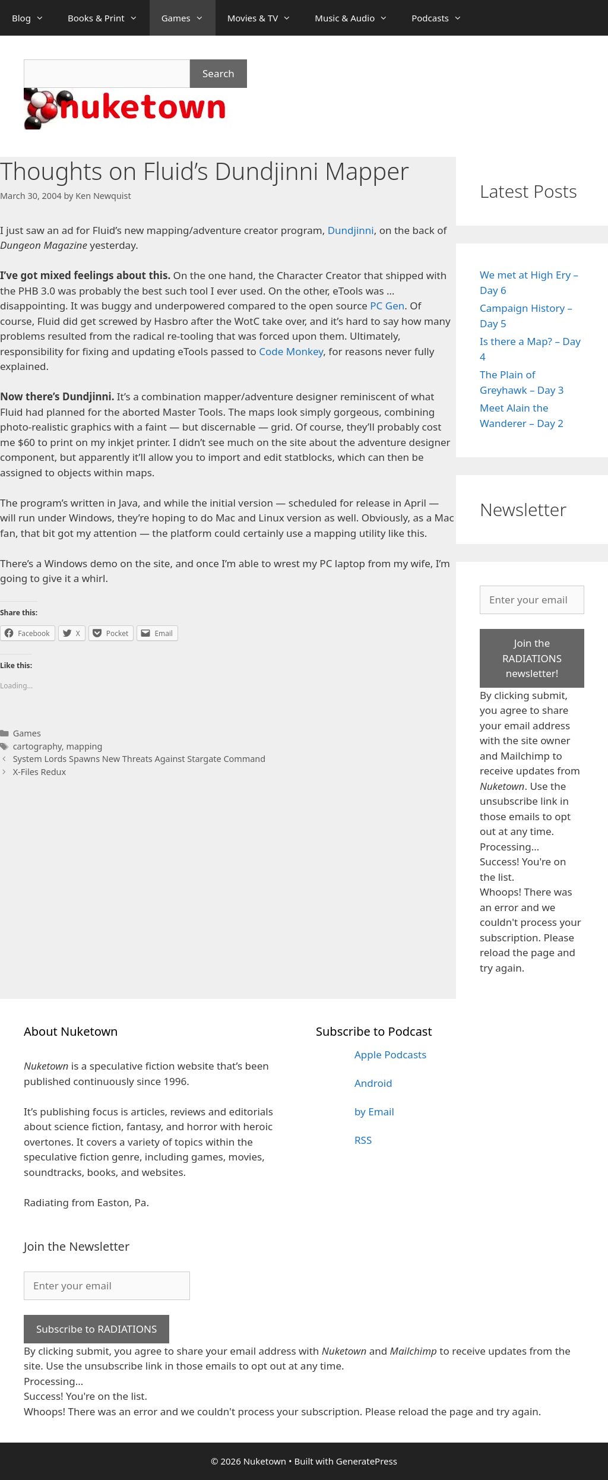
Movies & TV (265, 18)
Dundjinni (351, 230)
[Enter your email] (532, 600)
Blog (34, 18)
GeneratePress (366, 1461)
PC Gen (387, 305)
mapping (84, 746)
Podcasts (442, 18)
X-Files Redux (39, 771)
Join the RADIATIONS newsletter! (532, 658)
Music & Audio (357, 18)
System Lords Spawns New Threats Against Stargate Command (139, 758)
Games (189, 18)
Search (218, 73)
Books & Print (109, 18)
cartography (37, 746)
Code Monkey (291, 351)
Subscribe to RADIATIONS (96, 1329)
